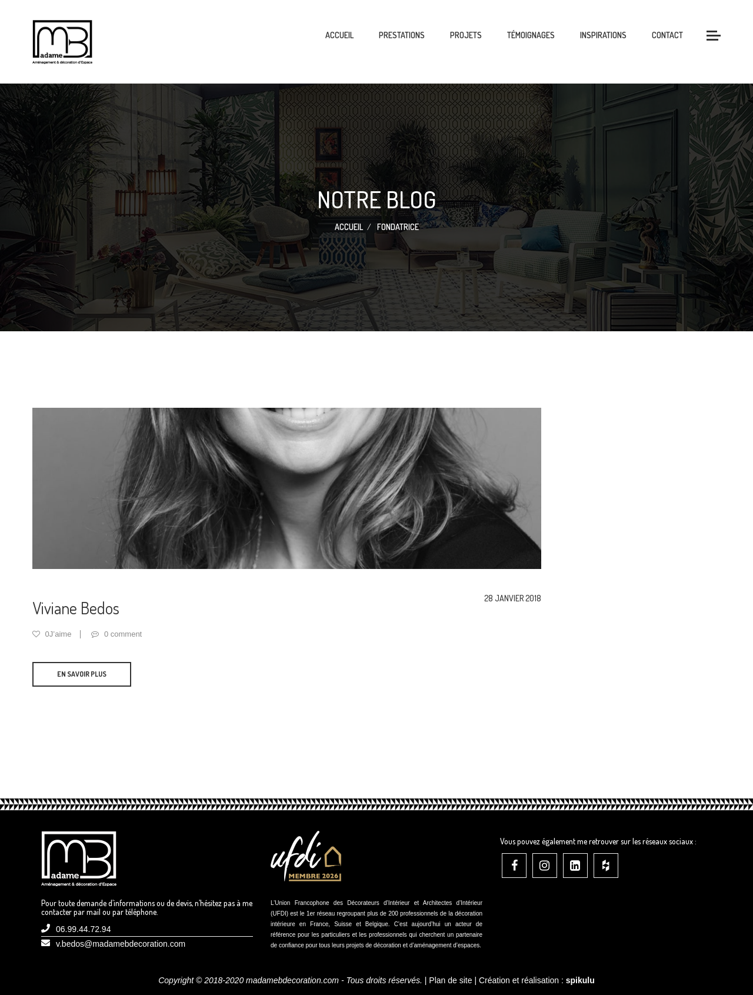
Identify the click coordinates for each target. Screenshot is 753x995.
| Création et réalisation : (534, 980)
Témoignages (531, 35)
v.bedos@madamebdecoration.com (120, 944)
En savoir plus (81, 674)
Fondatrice (398, 227)
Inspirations (603, 35)
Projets (466, 35)
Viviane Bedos (75, 607)
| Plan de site (448, 980)
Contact (667, 35)
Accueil (339, 35)
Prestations (402, 35)
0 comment (116, 634)
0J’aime (51, 634)
